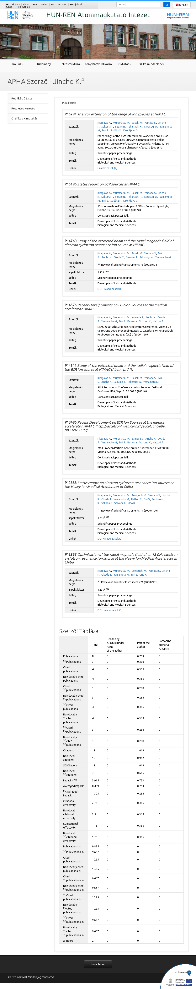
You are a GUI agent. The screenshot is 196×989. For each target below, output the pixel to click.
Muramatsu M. (121, 122)
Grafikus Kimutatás (24, 118)
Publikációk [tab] (69, 102)
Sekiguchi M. (139, 495)
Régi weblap (23, 7)
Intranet (62, 4)
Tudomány (44, 64)
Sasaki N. (120, 126)
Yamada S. (150, 122)
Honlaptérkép (98, 964)
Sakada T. (107, 503)
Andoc (44, 4)
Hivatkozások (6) (112, 288)
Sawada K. (120, 503)
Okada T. (119, 257)
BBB (35, 4)
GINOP (9, 7)
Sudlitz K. (116, 130)
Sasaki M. (137, 122)
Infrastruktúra (71, 64)
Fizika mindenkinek (151, 65)
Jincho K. (106, 257)
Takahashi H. (134, 126)
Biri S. (105, 130)
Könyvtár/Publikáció (98, 65)
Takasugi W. (151, 126)
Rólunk (18, 64)
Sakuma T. (107, 126)
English (182, 4)
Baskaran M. (134, 321)
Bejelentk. (76, 4)
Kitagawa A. (104, 122)
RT (52, 4)
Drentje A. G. (130, 130)
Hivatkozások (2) (107, 168)
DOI (100, 288)
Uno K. (147, 321)
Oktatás (124, 64)
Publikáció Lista (22, 98)
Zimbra (16, 4)
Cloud (26, 4)
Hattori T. (158, 321)
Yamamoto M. (163, 257)
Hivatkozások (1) (112, 610)
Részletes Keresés (23, 108)
